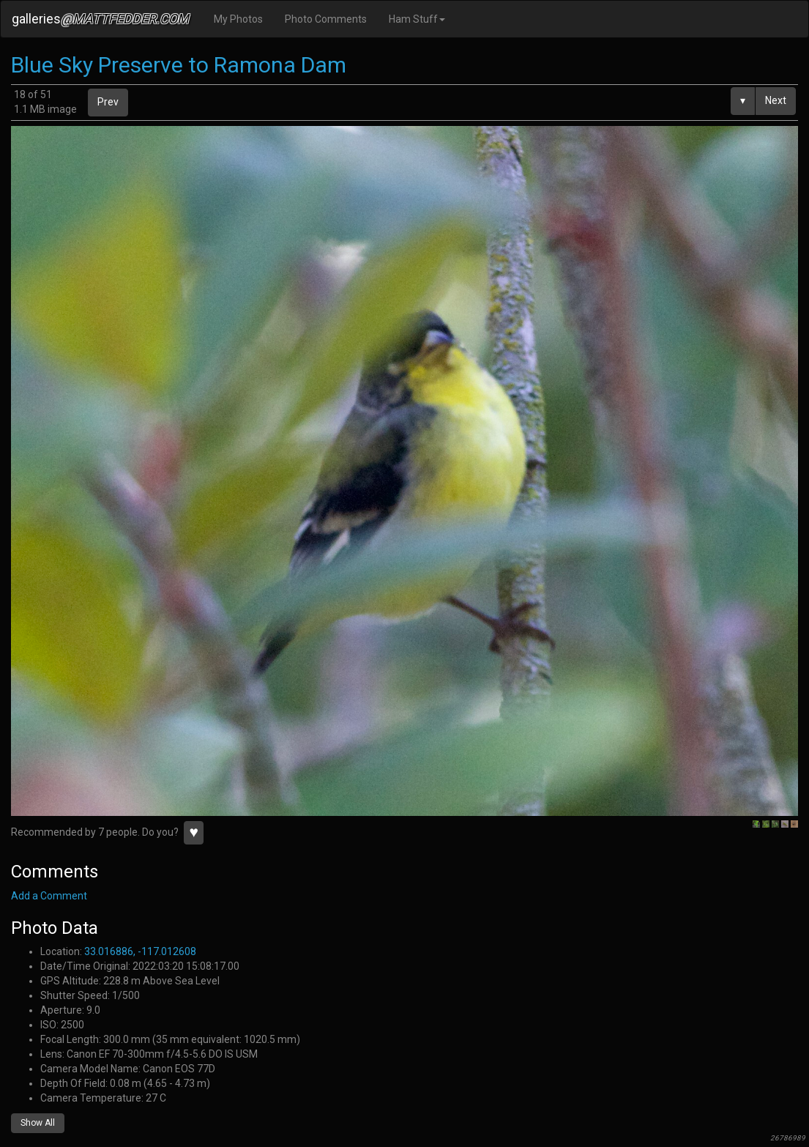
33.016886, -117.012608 (140, 951)
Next (775, 100)
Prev (108, 102)
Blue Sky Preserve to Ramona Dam (178, 65)
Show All (37, 1123)
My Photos (238, 19)
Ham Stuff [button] (417, 19)
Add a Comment (49, 896)
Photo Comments (326, 19)
